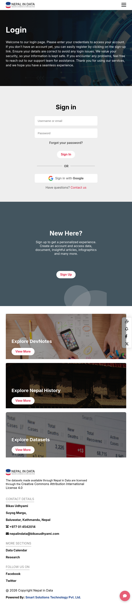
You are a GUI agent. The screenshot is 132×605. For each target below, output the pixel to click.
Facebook (13, 574)
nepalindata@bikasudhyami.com (32, 534)
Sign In (66, 154)
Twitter (11, 581)
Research (13, 557)
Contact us (78, 187)
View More (23, 351)
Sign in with (66, 178)
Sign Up (66, 274)
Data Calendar (16, 550)
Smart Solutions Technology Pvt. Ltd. (53, 597)
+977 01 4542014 (21, 527)
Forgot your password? (66, 143)
